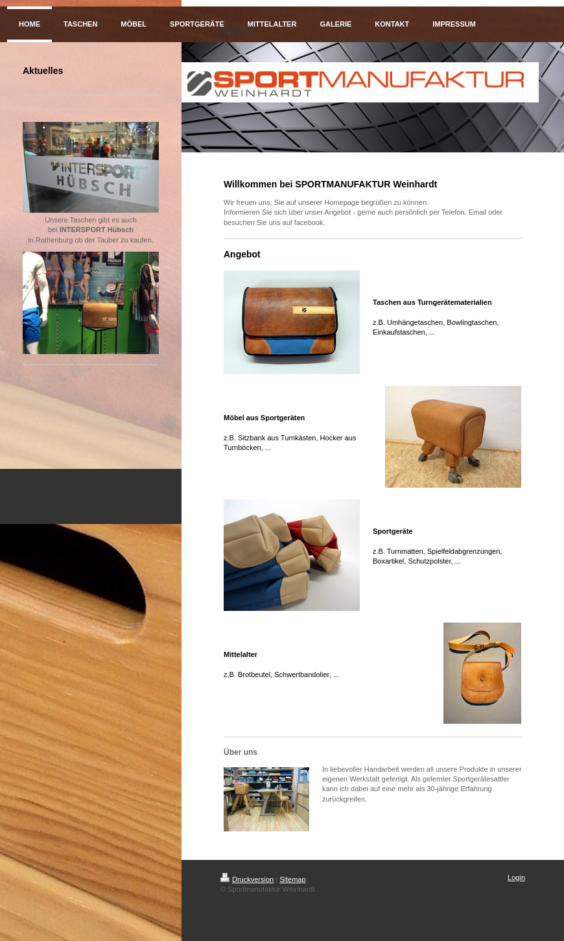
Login (516, 877)
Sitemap (292, 879)
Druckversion (247, 879)
